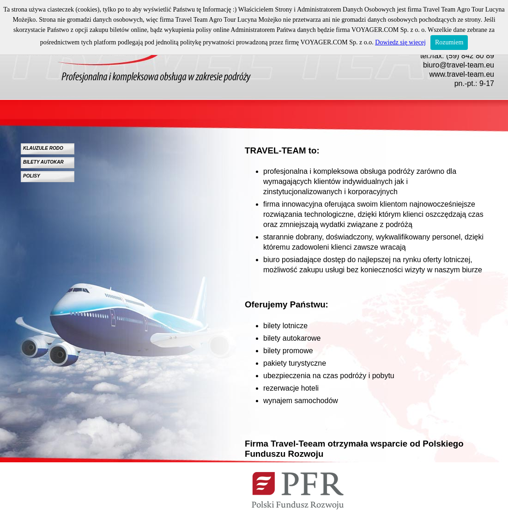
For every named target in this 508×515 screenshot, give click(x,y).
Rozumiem (449, 42)
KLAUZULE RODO (43, 148)
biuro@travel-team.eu (458, 65)
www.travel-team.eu (462, 74)
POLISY (31, 175)
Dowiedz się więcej (400, 42)
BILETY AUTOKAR (43, 162)
